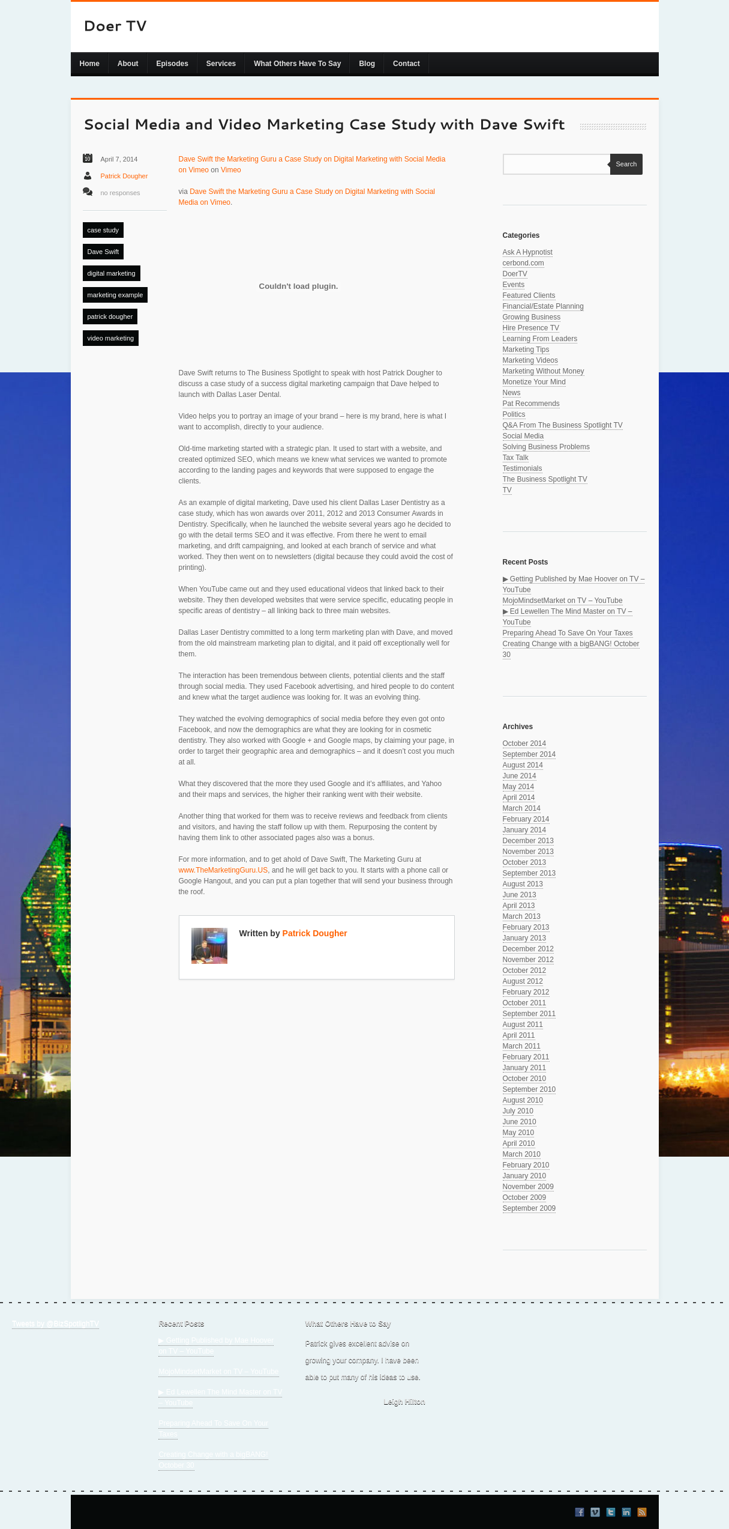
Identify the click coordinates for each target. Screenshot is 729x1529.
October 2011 (525, 1003)
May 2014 (519, 787)
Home (90, 63)
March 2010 (522, 1154)
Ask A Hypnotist (528, 252)
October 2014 (525, 743)
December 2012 (528, 949)
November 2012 (528, 959)
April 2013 (519, 905)
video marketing (111, 338)
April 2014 (519, 797)
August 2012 (523, 981)
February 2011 (526, 1057)
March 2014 (522, 808)
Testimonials (522, 468)
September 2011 (529, 1014)
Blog (367, 63)
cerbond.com (523, 263)
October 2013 (525, 862)
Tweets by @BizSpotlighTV (55, 1323)
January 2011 (525, 1068)
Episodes (172, 63)
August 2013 (523, 884)
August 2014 (523, 765)
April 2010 (519, 1143)
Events (514, 284)
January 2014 (525, 830)
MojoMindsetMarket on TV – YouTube (563, 600)
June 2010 (519, 1122)
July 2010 (518, 1111)
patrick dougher (110, 316)
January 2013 (525, 938)
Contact (406, 63)
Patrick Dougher (124, 176)
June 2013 (519, 895)
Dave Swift (103, 251)
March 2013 (522, 916)
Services (221, 63)
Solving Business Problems (546, 447)
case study (103, 230)
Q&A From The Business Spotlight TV (563, 425)
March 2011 (522, 1046)
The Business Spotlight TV (545, 479)
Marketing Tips (526, 349)
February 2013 (526, 927)
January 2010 (525, 1176)
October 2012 (525, 970)
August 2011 (523, 1024)
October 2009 (525, 1197)
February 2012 (526, 992)
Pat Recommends (531, 403)
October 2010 (525, 1078)
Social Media (523, 436)
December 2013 (528, 841)
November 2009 (528, 1186)
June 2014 (519, 776)
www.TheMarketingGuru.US (223, 870)
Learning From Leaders (540, 339)
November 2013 (528, 851)
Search (623, 164)
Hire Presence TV (531, 328)
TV (507, 490)
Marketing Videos (531, 360)
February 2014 (526, 819)
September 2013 (529, 873)
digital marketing (112, 273)
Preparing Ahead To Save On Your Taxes (568, 633)
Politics (514, 414)
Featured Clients (529, 295)
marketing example (115, 294)
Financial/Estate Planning (543, 306)
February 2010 (526, 1165)
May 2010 (519, 1132)
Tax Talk (516, 457)
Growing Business (532, 317)
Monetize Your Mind (534, 382)
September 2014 (529, 754)
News (512, 393)
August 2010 (523, 1100)
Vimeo (231, 170)
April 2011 (519, 1035)
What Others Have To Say (297, 63)
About (128, 63)
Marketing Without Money (543, 371)
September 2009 (529, 1208)
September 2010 (529, 1089)
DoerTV (515, 274)
